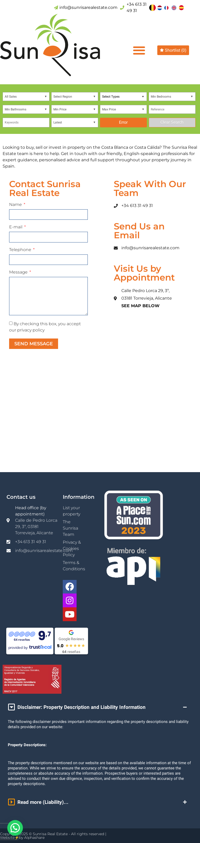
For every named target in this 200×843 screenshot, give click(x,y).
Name (16, 205)
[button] (139, 50)
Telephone (20, 250)
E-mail (16, 227)
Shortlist (173, 50)
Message (19, 272)
